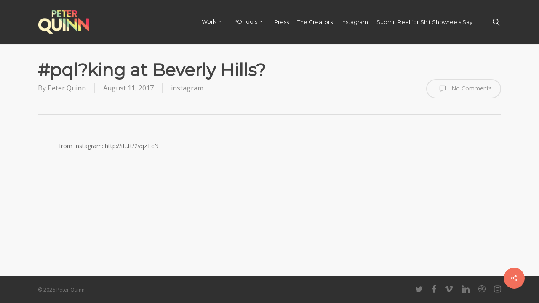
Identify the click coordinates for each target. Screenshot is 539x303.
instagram (187, 88)
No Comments (463, 88)
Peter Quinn (67, 88)
